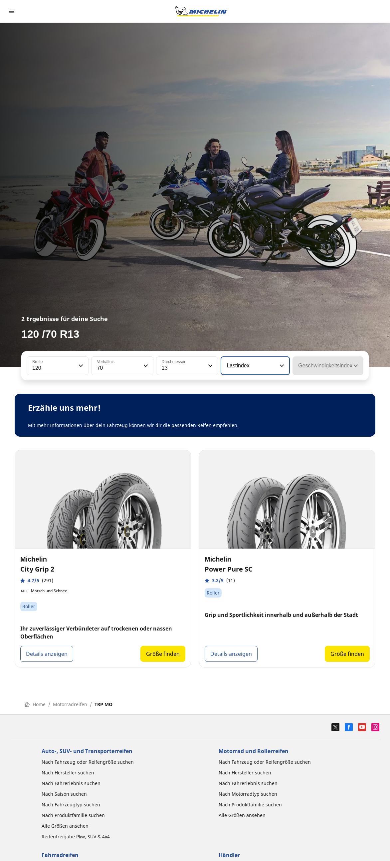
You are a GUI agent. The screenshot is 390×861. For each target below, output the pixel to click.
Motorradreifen (70, 704)
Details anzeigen (47, 653)
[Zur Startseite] (201, 11)
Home (35, 704)
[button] (80, 366)
